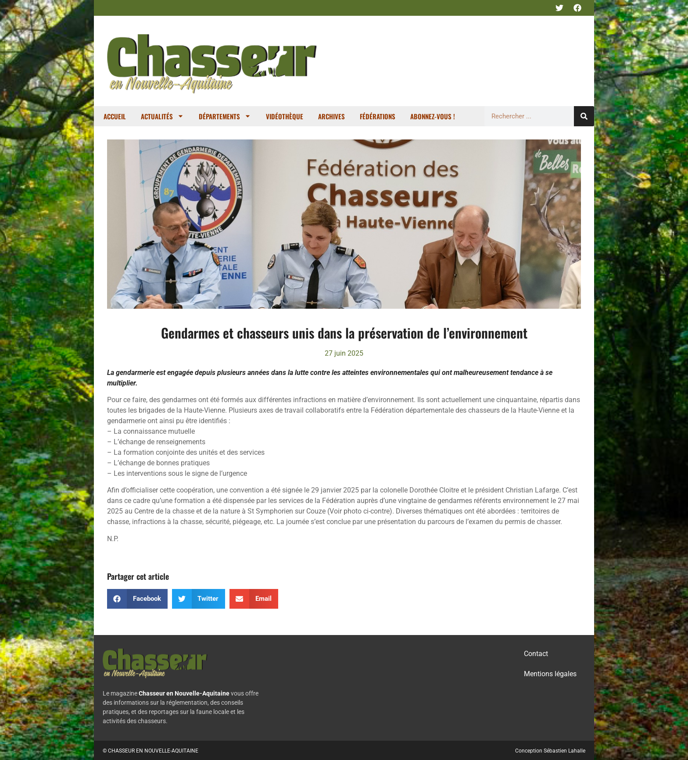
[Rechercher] (584, 116)
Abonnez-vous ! (432, 116)
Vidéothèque (284, 116)
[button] (137, 599)
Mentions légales (550, 674)
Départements (225, 116)
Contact (536, 653)
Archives (331, 116)
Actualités (162, 116)
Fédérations (377, 116)
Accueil (115, 116)
